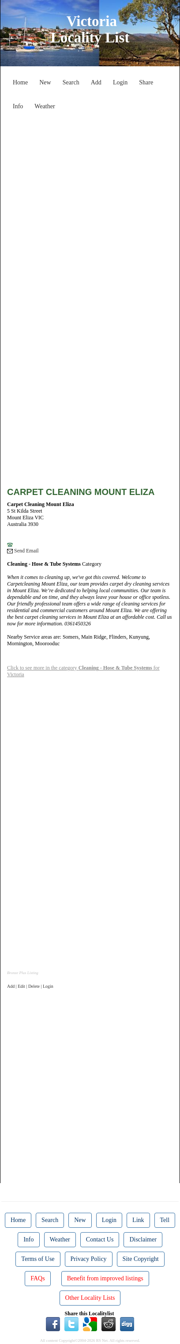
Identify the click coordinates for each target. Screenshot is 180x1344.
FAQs (37, 1278)
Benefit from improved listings (105, 1278)
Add (96, 82)
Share (146, 82)
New (45, 82)
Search (71, 82)
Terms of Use (37, 1259)
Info (18, 106)
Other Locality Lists (90, 1298)
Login (120, 82)
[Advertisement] (90, 204)
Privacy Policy (89, 1259)
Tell (165, 1220)
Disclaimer (142, 1239)
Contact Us (100, 1239)
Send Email (23, 551)
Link (138, 1220)
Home (20, 82)
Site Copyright (141, 1259)
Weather (44, 106)
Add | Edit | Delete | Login (30, 986)
